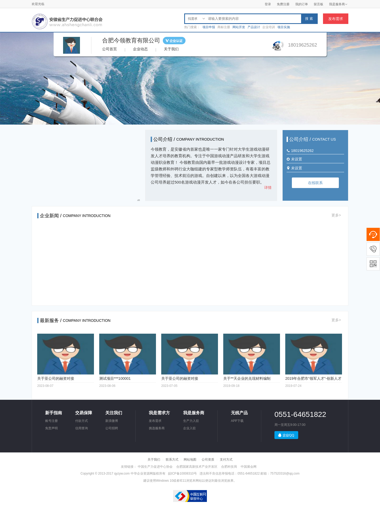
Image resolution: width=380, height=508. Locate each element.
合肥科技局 (229, 466)
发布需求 (335, 19)
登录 (268, 4)
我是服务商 (338, 4)
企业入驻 (189, 428)
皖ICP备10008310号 (182, 473)
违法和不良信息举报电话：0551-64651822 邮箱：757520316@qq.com (250, 473)
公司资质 (208, 459)
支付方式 (226, 459)
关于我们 (171, 49)
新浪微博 (111, 421)
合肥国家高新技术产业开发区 (196, 466)
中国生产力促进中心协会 (155, 466)
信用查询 (81, 428)
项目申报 (208, 27)
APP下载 (237, 421)
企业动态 (140, 49)
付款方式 (81, 421)
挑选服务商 (157, 428)
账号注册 (51, 421)
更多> (336, 215)
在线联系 (315, 183)
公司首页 (109, 49)
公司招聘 (111, 428)
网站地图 (190, 459)
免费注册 (283, 4)
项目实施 (283, 27)
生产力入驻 (191, 421)
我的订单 (301, 4)
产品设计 (254, 27)
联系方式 (172, 459)
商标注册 (223, 27)
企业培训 (268, 27)
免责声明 (51, 428)
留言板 (318, 4)
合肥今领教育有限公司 (131, 40)
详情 (268, 187)
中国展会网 (248, 466)
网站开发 (238, 27)
